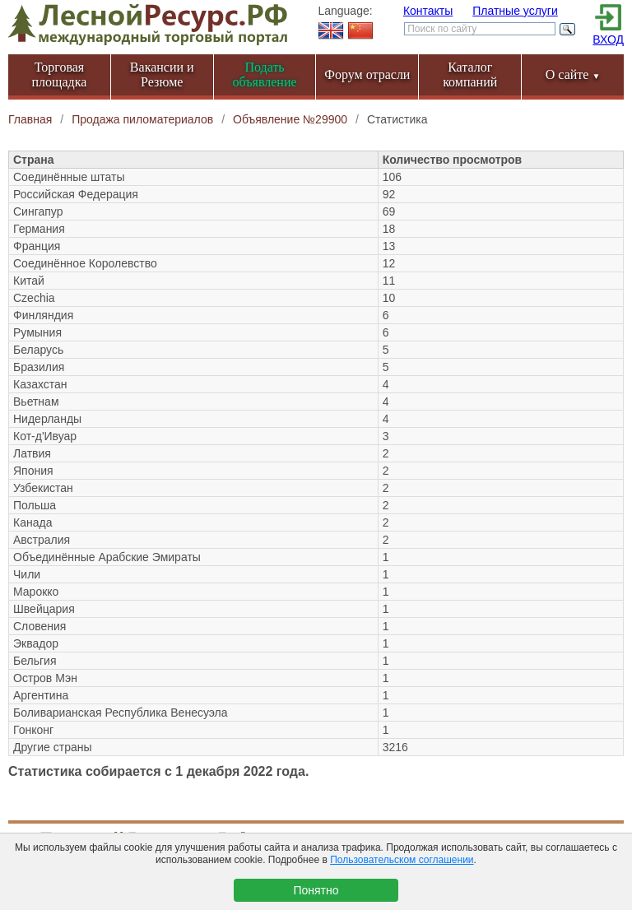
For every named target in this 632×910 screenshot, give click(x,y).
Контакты (428, 10)
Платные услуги (515, 10)
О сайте (573, 74)
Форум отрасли (367, 74)
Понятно (315, 890)
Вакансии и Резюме (162, 74)
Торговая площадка (59, 74)
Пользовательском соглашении (401, 860)
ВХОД (608, 39)
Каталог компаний (470, 74)
